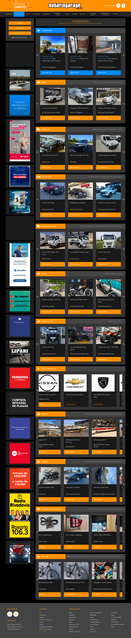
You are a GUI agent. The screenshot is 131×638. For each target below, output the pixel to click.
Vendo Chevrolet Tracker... (79, 395)
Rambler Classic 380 (105, 487)
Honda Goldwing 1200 (50, 487)
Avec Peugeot (104, 112)
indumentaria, (112, 556)
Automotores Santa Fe (51, 112)
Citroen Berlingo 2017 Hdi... (107, 155)
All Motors (46, 306)
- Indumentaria (114, 622)
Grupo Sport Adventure (51, 354)
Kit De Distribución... (49, 535)
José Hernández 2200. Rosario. (79, 58)
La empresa (42, 615)
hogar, (92, 556)
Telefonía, (69, 556)
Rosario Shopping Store (107, 589)
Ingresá (20, 23)
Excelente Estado (48, 300)
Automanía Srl (48, 209)
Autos (70, 612)
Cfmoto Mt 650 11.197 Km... (79, 300)
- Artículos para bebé (115, 617)
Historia (41, 624)
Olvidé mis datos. (19, 37)
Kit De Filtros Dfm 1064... (107, 535)
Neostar (74, 162)
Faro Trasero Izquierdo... (78, 535)
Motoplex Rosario (105, 306)
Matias (101, 162)
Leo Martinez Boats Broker (50, 446)
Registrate (20, 28)
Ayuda (41, 622)
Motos (70, 622)
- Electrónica (93, 631)
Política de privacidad (45, 629)
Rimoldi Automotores (50, 162)
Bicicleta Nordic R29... (50, 582)
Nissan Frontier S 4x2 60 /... (51, 395)
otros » (119, 556)
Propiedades (93, 615)
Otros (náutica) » (116, 414)
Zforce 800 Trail (75, 347)
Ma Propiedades (104, 67)
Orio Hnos (46, 259)
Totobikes (46, 589)
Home (41, 612)
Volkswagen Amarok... (106, 203)
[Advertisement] (20, 54)
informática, (85, 556)
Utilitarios (71, 615)
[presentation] (37, 55)
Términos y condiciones (45, 619)
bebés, (97, 556)
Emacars (46, 494)
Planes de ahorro (73, 627)
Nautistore (74, 447)
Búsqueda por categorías (46, 627)
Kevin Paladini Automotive (108, 494)
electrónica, (77, 556)
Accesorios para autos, (97, 509)
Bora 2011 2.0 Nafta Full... (51, 108)
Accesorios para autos (74, 631)
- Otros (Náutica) (94, 624)
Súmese (41, 617)
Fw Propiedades (77, 67)
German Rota (76, 209)
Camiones (71, 619)
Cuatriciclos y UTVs (74, 624)
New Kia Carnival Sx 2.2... (78, 155)
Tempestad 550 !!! (104, 440)
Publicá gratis (19, 33)
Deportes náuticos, (104, 414)
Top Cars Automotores (79, 112)
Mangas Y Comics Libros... (107, 582)
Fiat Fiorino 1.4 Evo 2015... (51, 155)
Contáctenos (42, 631)
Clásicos (71, 629)
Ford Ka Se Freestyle (77, 108)
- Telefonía (92, 629)
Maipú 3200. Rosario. (107, 58)
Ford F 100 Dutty (76, 203)
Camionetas (72, 617)
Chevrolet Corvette (77, 487)
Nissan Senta (47, 399)
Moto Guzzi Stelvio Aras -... (107, 300)
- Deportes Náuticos (95, 622)
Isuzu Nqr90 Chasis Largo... (107, 252)
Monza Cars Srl (104, 209)
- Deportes (113, 619)
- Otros (112, 627)
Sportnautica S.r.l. (77, 354)
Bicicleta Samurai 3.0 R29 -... (80, 582)
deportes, (103, 556)
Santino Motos (76, 306)
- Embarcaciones (94, 619)
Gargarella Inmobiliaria (51, 67)
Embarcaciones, (91, 414)
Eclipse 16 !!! (46, 440)
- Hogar (112, 615)
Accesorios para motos (113, 509)
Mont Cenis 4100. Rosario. (51, 58)
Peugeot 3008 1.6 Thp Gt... (107, 108)
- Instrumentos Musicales (117, 624)
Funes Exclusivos (77, 494)
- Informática (113, 612)
